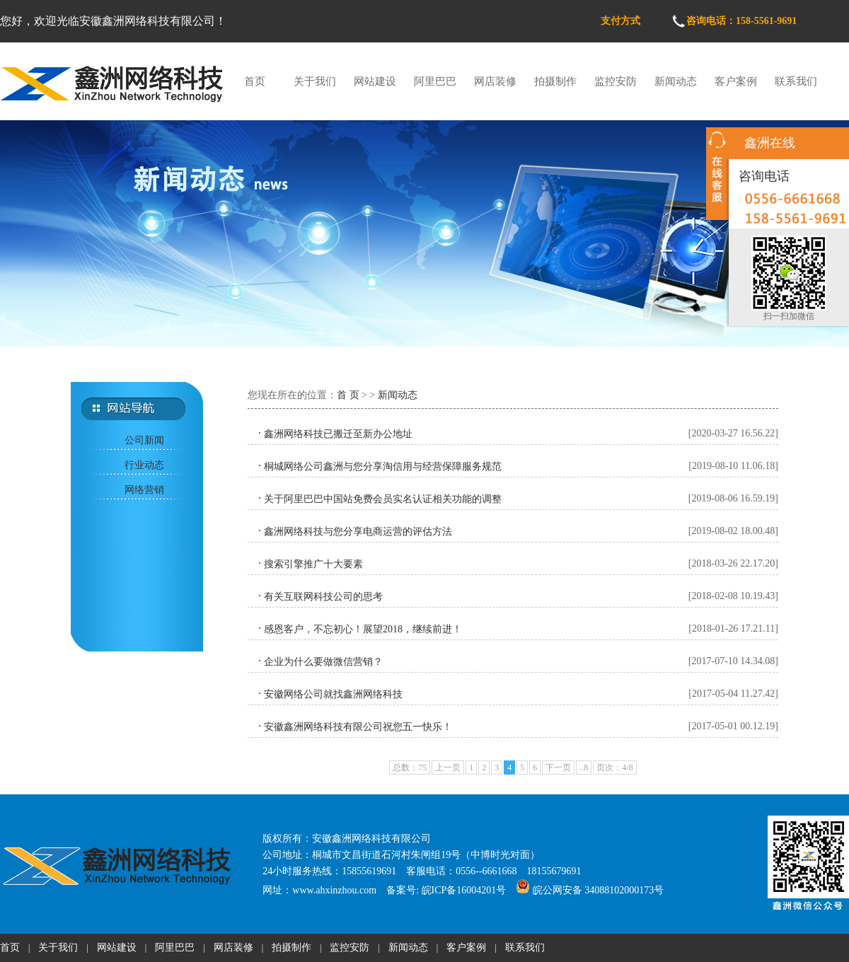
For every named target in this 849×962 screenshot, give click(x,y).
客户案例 (736, 81)
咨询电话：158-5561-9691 (741, 21)
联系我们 (796, 81)
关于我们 (315, 81)
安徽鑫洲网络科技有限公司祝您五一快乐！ (358, 727)
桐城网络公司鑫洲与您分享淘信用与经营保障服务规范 (383, 466)
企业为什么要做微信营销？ (323, 661)
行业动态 (144, 465)
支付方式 (620, 21)
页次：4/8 (614, 767)
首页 (254, 81)
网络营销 (144, 490)
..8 (583, 767)
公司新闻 (144, 440)
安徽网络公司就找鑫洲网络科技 (333, 694)
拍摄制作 (555, 81)
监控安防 (615, 81)
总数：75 (410, 767)
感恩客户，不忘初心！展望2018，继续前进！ (363, 629)
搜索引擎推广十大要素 (313, 564)
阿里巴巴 (435, 81)
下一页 (558, 767)
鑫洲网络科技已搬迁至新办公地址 (338, 434)
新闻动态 (675, 81)
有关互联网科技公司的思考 (323, 596)
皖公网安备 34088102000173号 (590, 890)
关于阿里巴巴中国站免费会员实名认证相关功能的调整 (383, 499)
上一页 (448, 767)
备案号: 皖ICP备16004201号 (446, 890)
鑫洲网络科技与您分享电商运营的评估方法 (358, 531)
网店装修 (495, 81)
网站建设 (375, 81)
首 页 (348, 395)
